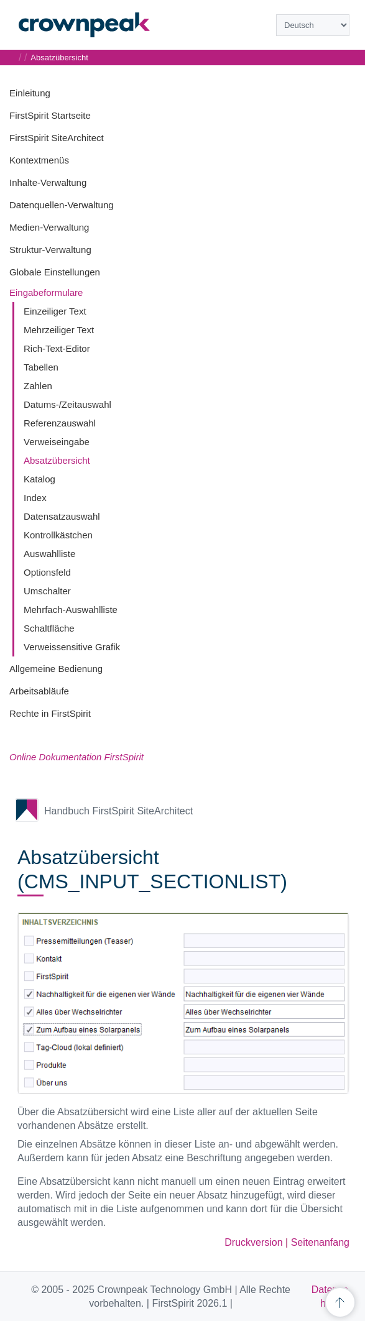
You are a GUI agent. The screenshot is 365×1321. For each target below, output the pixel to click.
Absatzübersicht (57, 460)
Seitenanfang (320, 1242)
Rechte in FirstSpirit (50, 713)
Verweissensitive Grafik (72, 647)
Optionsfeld (47, 572)
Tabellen (41, 367)
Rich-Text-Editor (57, 348)
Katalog (39, 479)
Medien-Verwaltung (49, 227)
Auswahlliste (49, 553)
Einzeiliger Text (55, 311)
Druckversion (253, 1242)
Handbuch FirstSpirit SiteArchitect (118, 811)
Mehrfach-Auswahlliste (71, 609)
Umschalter (47, 591)
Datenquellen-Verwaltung (61, 205)
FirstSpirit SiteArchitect (56, 137)
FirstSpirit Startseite (50, 115)
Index (35, 497)
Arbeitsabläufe (39, 691)
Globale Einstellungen (54, 272)
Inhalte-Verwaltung (47, 182)
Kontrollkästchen (58, 535)
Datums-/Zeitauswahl (67, 404)
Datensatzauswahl (62, 516)
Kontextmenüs (39, 160)
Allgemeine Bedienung (56, 668)
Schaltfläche (49, 628)
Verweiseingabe (57, 441)
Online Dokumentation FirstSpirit (76, 757)
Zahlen (38, 385)
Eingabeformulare (46, 292)
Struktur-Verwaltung (50, 249)
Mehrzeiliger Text (59, 329)
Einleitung (29, 93)
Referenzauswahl (60, 423)
